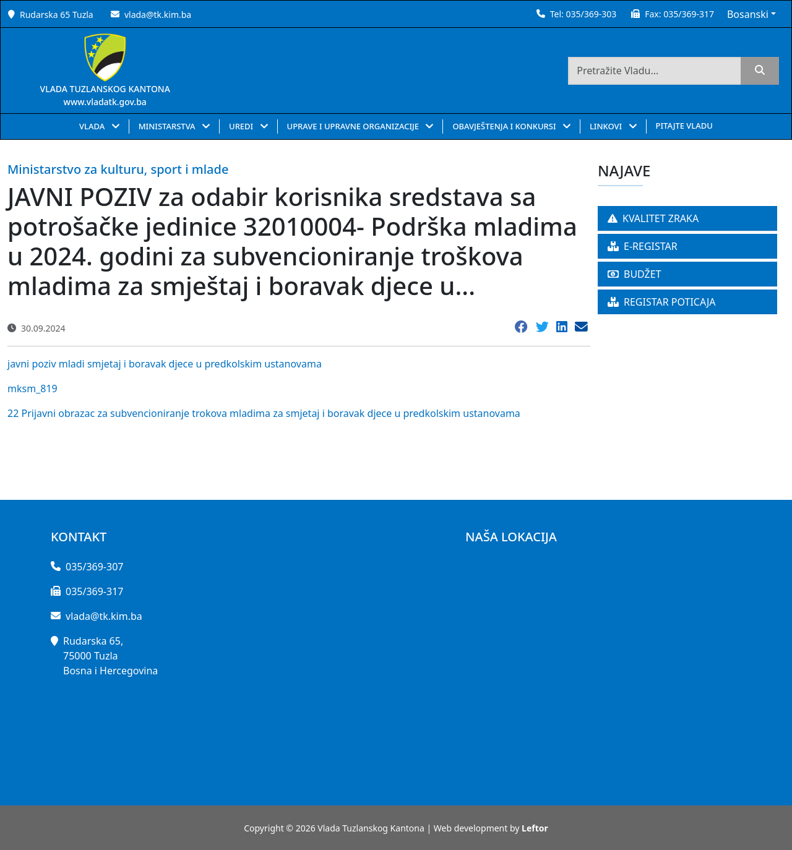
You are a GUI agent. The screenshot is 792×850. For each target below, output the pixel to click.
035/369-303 (591, 14)
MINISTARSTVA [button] (168, 126)
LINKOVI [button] (607, 126)
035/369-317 (688, 14)
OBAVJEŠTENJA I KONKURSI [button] (505, 126)
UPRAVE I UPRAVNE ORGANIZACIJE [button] (354, 126)
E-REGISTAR (643, 246)
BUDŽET (634, 274)
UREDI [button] (242, 126)
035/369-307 (94, 566)
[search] (760, 71)
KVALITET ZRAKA (653, 218)
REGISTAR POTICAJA (662, 302)
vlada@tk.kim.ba (157, 14)
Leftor (535, 828)
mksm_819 (32, 388)
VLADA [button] (93, 126)
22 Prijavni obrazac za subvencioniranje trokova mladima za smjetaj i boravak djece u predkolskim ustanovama (263, 413)
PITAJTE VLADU (684, 125)
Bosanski (747, 14)
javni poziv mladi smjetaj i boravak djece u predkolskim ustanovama (164, 364)
